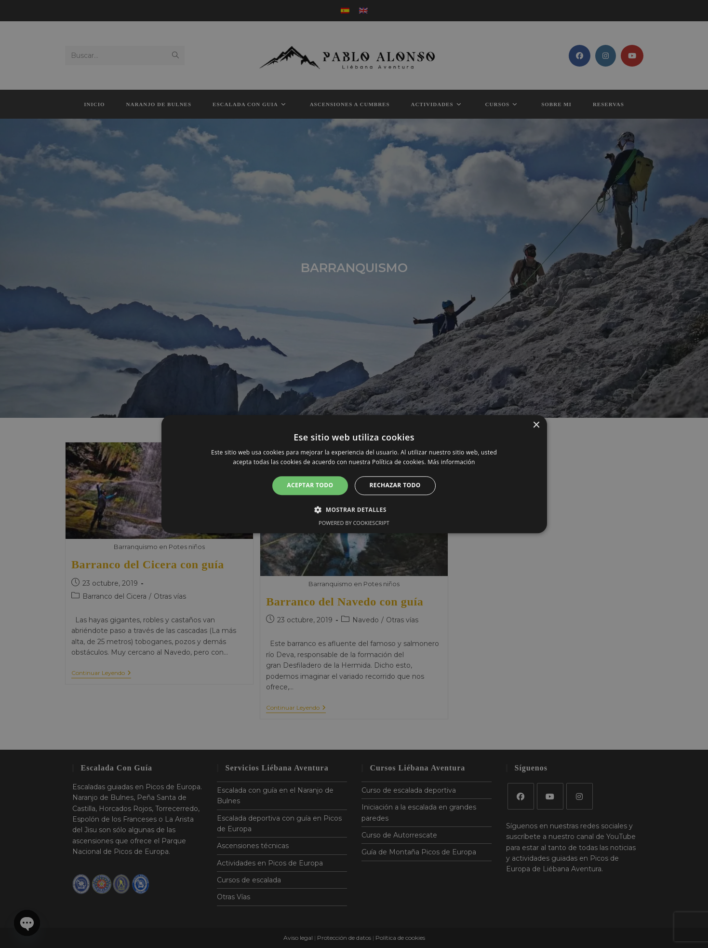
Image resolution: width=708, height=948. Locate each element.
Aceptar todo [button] (310, 485)
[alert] (354, 474)
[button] (353, 509)
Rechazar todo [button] (395, 485)
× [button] (536, 425)
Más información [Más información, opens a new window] (451, 462)
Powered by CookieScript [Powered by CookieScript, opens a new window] (354, 522)
